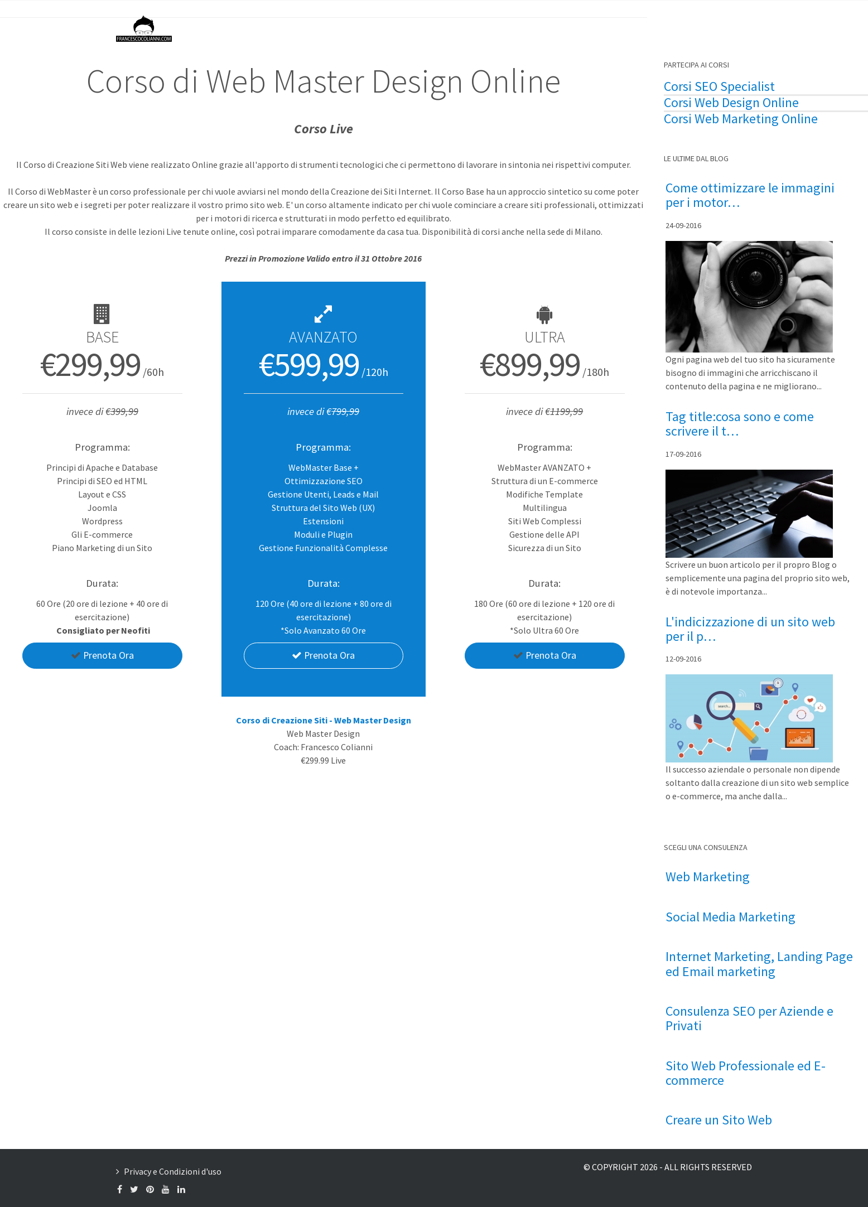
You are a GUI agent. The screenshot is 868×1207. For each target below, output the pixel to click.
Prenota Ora (102, 655)
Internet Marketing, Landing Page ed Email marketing (759, 964)
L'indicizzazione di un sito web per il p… (750, 629)
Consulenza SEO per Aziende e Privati (749, 1019)
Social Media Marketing (730, 917)
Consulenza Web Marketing (534, 27)
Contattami (704, 27)
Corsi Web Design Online (731, 102)
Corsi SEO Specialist (719, 86)
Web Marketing (708, 877)
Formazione (634, 27)
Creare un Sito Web (719, 1120)
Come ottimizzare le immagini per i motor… (750, 195)
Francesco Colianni (387, 27)
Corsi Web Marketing (721, 118)
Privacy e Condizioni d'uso (172, 1171)
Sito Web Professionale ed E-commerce (746, 1073)
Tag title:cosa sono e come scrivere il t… (740, 424)
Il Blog (452, 27)
